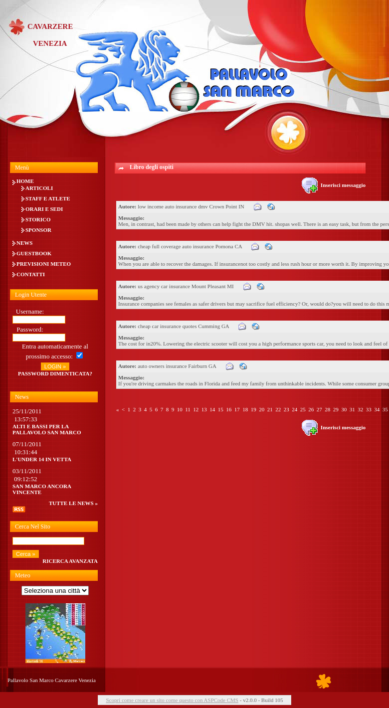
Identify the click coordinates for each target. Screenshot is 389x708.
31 (352, 409)
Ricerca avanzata (70, 561)
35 (385, 409)
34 (377, 409)
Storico (38, 219)
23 (286, 409)
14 (212, 409)
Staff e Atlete (47, 198)
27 (319, 409)
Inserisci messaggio (334, 185)
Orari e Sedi (44, 209)
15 (220, 409)
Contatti (30, 274)
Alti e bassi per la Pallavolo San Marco (46, 429)
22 (278, 409)
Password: (29, 329)
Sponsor (38, 230)
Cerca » (25, 554)
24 (294, 409)
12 (195, 409)
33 (369, 409)
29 (336, 409)
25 (303, 409)
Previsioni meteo (43, 264)
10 (180, 409)
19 (253, 409)
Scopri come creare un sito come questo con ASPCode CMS (172, 700)
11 (188, 409)
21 (270, 409)
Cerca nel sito (32, 526)
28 (327, 409)
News (24, 243)
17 (237, 409)
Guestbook (33, 253)
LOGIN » (55, 366)
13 (204, 409)
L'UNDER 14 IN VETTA (41, 459)
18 (245, 409)
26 (311, 409)
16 (228, 409)
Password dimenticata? (55, 373)
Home (25, 181)
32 (360, 409)
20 (261, 409)
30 (344, 409)
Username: (30, 311)
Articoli (39, 188)
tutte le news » (73, 503)
